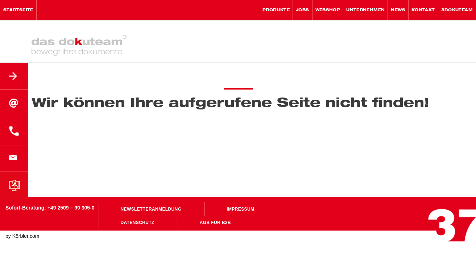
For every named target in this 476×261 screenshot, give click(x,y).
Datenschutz (137, 222)
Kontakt (423, 10)
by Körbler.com (22, 236)
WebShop (327, 10)
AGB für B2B (215, 222)
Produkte (276, 10)
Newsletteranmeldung (151, 209)
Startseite (18, 10)
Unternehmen (365, 10)
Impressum (240, 209)
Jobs (302, 10)
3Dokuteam (457, 10)
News (398, 10)
